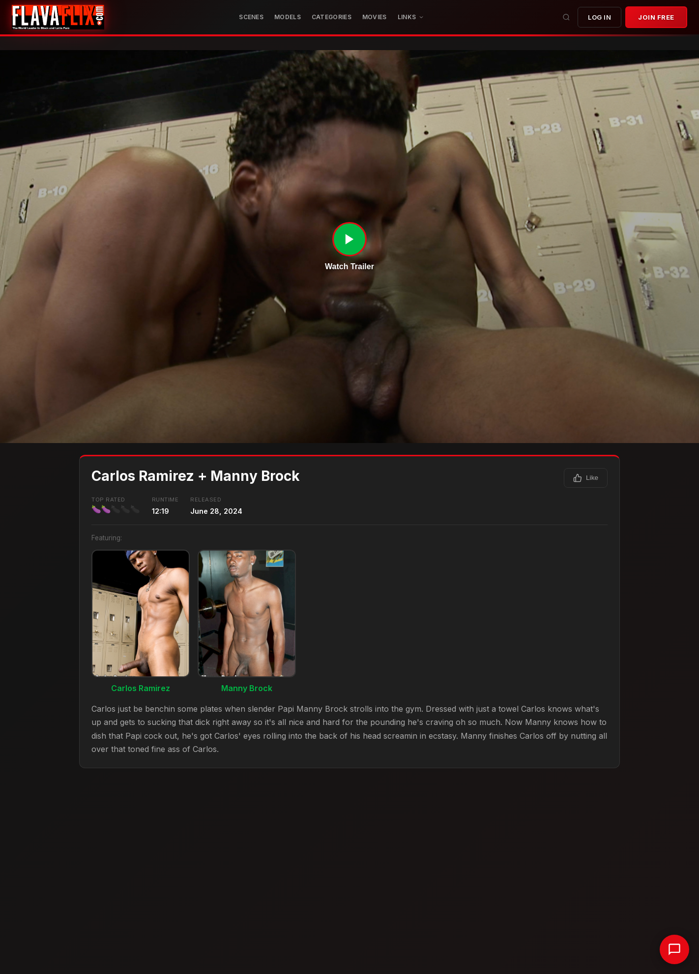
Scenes (251, 17)
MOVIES (374, 17)
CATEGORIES (331, 17)
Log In (599, 17)
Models (287, 17)
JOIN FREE (656, 17)
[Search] (566, 17)
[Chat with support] (674, 949)
